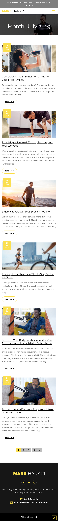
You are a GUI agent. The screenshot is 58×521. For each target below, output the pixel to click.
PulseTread (28, 2)
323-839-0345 (31, 498)
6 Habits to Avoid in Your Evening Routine (26, 211)
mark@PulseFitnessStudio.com (31, 502)
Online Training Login (14, 2)
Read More (9, 101)
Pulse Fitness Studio (42, 2)
